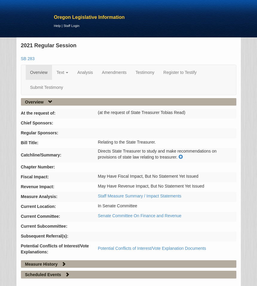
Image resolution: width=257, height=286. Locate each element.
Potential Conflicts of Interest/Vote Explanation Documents (152, 248)
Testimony (145, 72)
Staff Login (71, 26)
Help (57, 26)
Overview (39, 72)
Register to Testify (180, 72)
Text (63, 72)
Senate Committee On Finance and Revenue (139, 215)
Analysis (85, 72)
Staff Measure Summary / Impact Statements (139, 196)
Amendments (114, 72)
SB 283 (28, 58)
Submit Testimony (46, 87)
